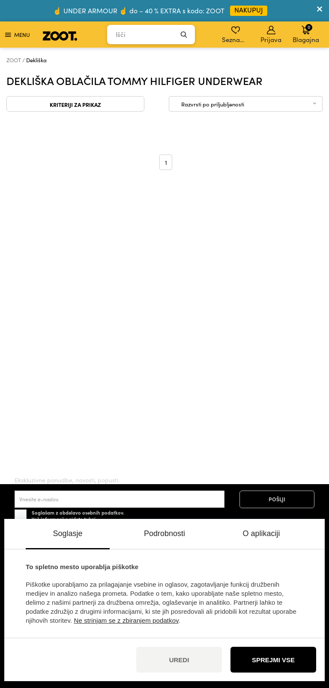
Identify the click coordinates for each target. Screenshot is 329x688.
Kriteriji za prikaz (75, 104)
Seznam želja (236, 35)
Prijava (270, 35)
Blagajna (306, 33)
